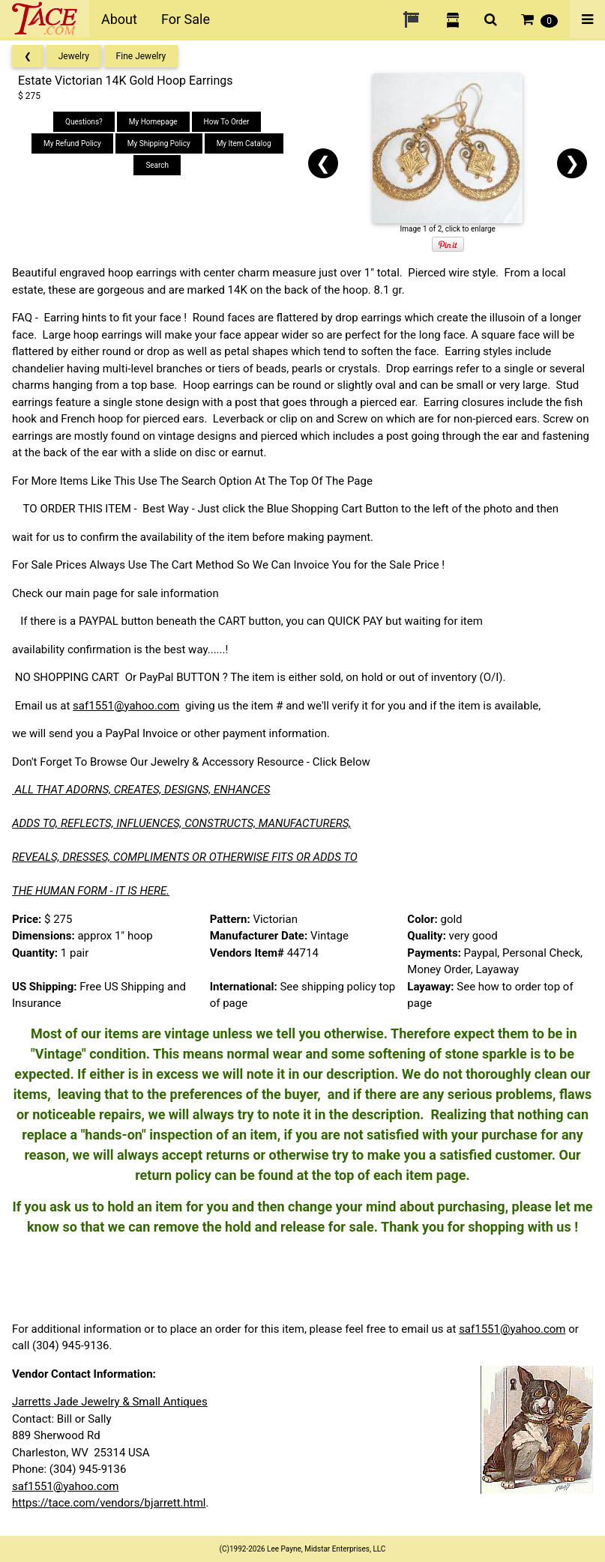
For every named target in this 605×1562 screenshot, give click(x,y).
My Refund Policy (72, 143)
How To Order (227, 122)
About (119, 19)
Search (157, 165)
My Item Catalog (244, 143)
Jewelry (73, 56)
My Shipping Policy (158, 143)
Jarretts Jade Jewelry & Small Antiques (110, 1401)
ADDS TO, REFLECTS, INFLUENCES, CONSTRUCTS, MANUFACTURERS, (181, 823)
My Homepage (153, 122)
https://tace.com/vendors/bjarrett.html (109, 1503)
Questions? (84, 122)
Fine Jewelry (141, 56)
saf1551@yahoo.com (126, 705)
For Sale (185, 19)
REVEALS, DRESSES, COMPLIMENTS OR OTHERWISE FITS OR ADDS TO (185, 857)
